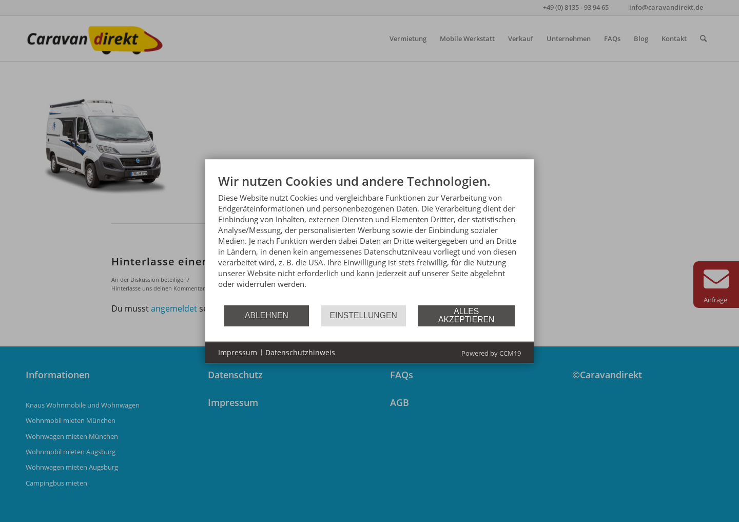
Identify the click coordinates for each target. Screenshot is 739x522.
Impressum (237, 352)
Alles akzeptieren (466, 315)
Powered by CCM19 (491, 352)
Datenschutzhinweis (300, 352)
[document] (369, 238)
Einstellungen (363, 315)
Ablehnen (266, 315)
